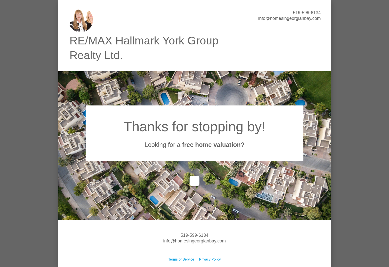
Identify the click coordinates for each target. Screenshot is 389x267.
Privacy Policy (210, 259)
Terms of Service (181, 259)
